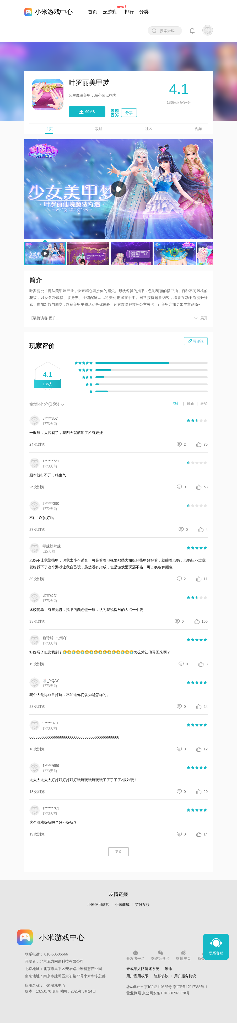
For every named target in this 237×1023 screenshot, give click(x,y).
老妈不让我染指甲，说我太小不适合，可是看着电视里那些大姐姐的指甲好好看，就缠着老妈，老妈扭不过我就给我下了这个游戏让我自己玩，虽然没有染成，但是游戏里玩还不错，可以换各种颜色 (117, 563)
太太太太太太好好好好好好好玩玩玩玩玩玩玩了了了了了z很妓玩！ (83, 780)
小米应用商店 (98, 905)
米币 (168, 969)
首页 (92, 11)
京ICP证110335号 (158, 987)
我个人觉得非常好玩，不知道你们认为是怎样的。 (69, 695)
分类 (144, 11)
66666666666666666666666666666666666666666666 (74, 737)
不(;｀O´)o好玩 (41, 518)
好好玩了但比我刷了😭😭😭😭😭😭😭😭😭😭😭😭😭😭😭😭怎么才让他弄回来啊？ (99, 652)
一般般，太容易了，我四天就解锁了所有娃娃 (66, 432)
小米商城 (122, 905)
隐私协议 (161, 976)
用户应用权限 (137, 976)
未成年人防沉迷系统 (142, 969)
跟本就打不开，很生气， (49, 475)
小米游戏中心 (54, 11)
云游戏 (110, 11)
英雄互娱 (142, 905)
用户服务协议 (185, 976)
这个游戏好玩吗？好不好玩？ (53, 822)
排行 (129, 11)
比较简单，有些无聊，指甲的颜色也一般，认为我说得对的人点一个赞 (86, 609)
